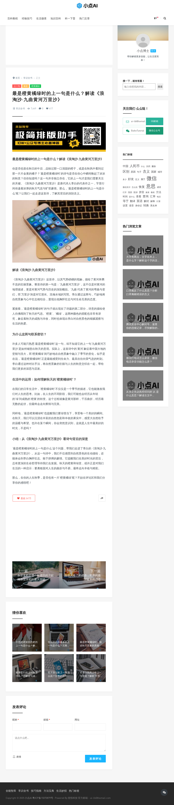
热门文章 (84, 18)
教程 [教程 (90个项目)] (153, 195)
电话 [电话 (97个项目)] (159, 199)
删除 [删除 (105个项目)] (154, 169)
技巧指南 (36, 790)
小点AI (28, 797)
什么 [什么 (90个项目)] (143, 169)
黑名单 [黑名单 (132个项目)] (153, 208)
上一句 (17, 86)
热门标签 (74, 790)
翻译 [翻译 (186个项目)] (132, 203)
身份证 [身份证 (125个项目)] (138, 208)
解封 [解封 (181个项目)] (146, 203)
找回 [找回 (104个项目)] (130, 195)
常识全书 (20, 108)
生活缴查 (41, 18)
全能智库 (11, 790)
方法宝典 (49, 790)
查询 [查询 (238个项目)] (146, 199)
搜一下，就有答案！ (134, 83)
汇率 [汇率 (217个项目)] (152, 199)
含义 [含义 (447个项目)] (146, 174)
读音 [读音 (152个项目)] (131, 208)
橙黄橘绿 (35, 86)
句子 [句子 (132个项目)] (139, 174)
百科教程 (12, 18)
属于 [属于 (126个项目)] (143, 182)
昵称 (15, 719)
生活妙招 (61, 790)
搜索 (160, 89)
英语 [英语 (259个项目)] (139, 203)
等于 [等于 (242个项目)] (126, 203)
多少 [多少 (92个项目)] (125, 182)
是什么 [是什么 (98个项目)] (132, 199)
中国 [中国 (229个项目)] (125, 168)
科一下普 (70, 18)
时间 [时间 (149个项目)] (125, 199)
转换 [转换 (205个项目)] (146, 208)
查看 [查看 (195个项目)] (138, 198)
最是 (26, 86)
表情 (16, 756)
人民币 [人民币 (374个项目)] (135, 168)
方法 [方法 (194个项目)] (158, 194)
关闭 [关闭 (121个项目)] (148, 169)
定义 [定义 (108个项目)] (137, 182)
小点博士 (143, 53)
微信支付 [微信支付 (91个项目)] (126, 190)
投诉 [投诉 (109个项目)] (135, 195)
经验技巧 (27, 18)
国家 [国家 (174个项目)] (153, 174)
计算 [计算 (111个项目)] (158, 204)
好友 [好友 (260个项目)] (131, 181)
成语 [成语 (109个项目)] (159, 189)
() (24, 498)
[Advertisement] (59, 40)
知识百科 (56, 18)
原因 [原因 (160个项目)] (133, 174)
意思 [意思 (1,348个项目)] (150, 188)
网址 (77, 719)
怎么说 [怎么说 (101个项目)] (134, 190)
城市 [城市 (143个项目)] (160, 174)
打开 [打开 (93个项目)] (125, 195)
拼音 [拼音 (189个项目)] (141, 194)
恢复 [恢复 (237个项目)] (142, 189)
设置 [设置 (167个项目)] (125, 208)
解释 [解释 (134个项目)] (152, 203)
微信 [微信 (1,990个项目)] (152, 181)
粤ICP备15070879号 (42, 797)
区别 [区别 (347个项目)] (126, 174)
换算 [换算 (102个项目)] (147, 195)
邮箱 (46, 719)
